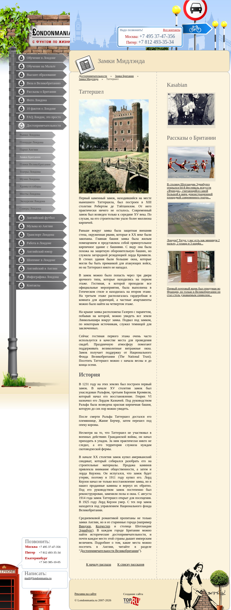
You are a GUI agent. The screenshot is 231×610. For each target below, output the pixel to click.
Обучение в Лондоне (41, 58)
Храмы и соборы (30, 186)
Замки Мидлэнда (88, 78)
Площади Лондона (31, 142)
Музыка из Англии (40, 226)
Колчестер (103, 526)
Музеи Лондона (30, 179)
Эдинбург (85, 530)
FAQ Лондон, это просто (44, 117)
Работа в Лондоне (39, 243)
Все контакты (171, 29)
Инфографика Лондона (43, 277)
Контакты (33, 285)
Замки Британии (30, 157)
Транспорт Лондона (40, 235)
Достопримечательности (44, 125)
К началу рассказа (98, 564)
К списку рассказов (130, 564)
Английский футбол (41, 218)
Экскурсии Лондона (32, 201)
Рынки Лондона (30, 134)
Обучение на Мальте (41, 66)
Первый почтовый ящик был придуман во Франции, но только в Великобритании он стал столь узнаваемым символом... (193, 292)
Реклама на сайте (85, 593)
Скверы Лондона (30, 208)
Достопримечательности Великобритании (109, 551)
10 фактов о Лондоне (41, 108)
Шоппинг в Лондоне (41, 260)
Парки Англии (29, 149)
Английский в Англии (42, 268)
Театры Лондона (30, 171)
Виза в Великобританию (44, 83)
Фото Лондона (37, 100)
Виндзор (85, 526)
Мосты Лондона (30, 193)
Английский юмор (39, 251)
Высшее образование (41, 75)
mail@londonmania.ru (38, 578)
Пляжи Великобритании (35, 164)
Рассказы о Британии (41, 92)
